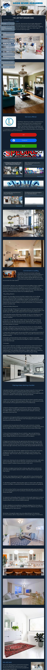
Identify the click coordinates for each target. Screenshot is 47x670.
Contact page (5, 67)
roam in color (32, 654)
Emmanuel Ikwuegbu (25, 654)
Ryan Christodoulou (40, 654)
